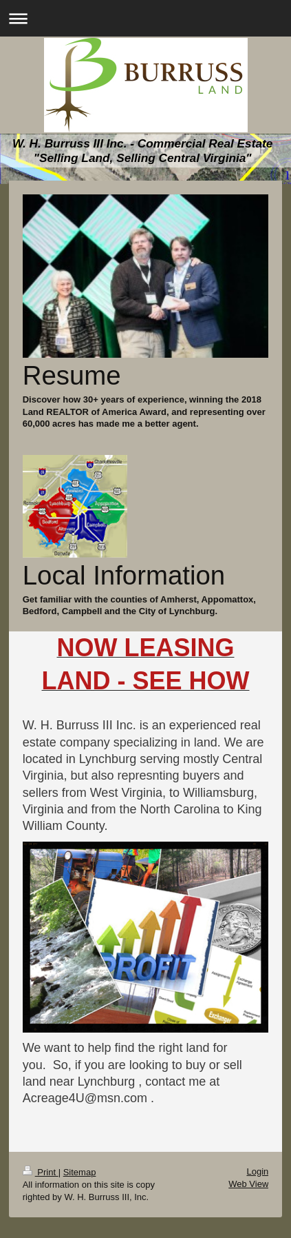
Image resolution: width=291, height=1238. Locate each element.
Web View (248, 1184)
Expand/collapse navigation (145, 18)
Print (40, 1172)
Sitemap (79, 1172)
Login (257, 1171)
